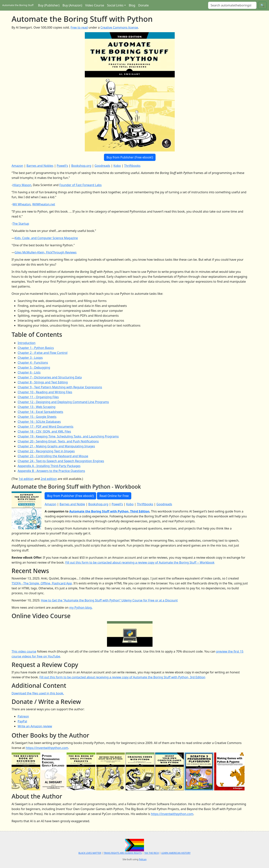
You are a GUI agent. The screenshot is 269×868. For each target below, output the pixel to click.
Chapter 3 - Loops (30, 358)
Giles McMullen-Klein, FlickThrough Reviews (45, 252)
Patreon (23, 716)
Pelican (142, 859)
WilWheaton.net (43, 204)
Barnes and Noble (72, 504)
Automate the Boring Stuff (18, 5)
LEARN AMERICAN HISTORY (175, 853)
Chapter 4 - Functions (33, 362)
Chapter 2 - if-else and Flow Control (43, 353)
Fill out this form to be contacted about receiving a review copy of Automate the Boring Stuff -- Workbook (139, 562)
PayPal (22, 721)
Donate (143, 5)
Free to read (79, 27)
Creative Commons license (119, 27)
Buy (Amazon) (72, 5)
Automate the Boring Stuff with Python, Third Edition (109, 511)
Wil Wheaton (22, 204)
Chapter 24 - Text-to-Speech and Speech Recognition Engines (61, 461)
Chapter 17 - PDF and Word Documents (45, 426)
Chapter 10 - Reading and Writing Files (45, 392)
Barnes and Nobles (39, 166)
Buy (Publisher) (49, 5)
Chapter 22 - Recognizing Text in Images (46, 451)
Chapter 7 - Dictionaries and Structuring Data (50, 377)
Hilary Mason (22, 185)
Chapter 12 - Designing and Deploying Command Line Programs (63, 402)
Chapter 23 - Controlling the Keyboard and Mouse (53, 456)
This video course (24, 651)
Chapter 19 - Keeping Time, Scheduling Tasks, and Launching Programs (68, 436)
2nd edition (49, 479)
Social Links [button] (115, 5)
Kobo (117, 166)
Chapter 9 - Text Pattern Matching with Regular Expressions (60, 387)
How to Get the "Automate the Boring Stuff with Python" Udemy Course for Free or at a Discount (109, 600)
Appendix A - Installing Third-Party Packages (49, 466)
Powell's (62, 166)
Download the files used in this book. (38, 693)
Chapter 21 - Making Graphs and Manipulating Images (56, 446)
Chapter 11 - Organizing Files (38, 397)
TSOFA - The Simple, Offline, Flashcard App (42, 583)
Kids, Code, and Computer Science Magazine (46, 238)
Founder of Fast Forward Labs (80, 185)
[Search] (232, 5)
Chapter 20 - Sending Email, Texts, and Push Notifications (58, 441)
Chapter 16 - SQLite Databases (39, 422)
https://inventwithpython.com (47, 748)
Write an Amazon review (35, 726)
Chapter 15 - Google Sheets (37, 417)
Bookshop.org (81, 166)
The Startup (21, 223)
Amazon (17, 166)
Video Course (94, 5)
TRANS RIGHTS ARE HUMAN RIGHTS (122, 853)
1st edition (26, 479)
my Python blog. (80, 607)
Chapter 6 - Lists (29, 372)
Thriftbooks (132, 166)
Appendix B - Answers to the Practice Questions (51, 471)
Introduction (26, 343)
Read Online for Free (114, 496)
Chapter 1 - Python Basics (36, 348)
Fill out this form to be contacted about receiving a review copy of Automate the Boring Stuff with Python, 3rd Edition (122, 677)
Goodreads (102, 166)
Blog (132, 5)
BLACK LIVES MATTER (90, 853)
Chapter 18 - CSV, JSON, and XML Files (44, 431)
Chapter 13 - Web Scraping (36, 407)
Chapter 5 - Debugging (34, 367)
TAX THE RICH (151, 853)
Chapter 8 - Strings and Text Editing (43, 382)
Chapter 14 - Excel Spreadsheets (40, 412)
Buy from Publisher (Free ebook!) (129, 157)
